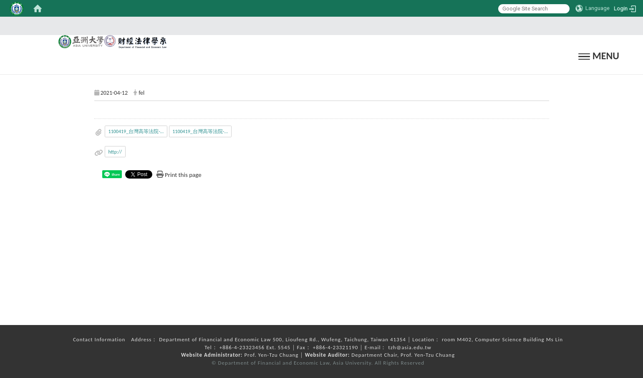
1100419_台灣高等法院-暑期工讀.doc (138, 131)
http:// (115, 152)
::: (319, 26)
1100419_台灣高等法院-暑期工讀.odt (202, 131)
